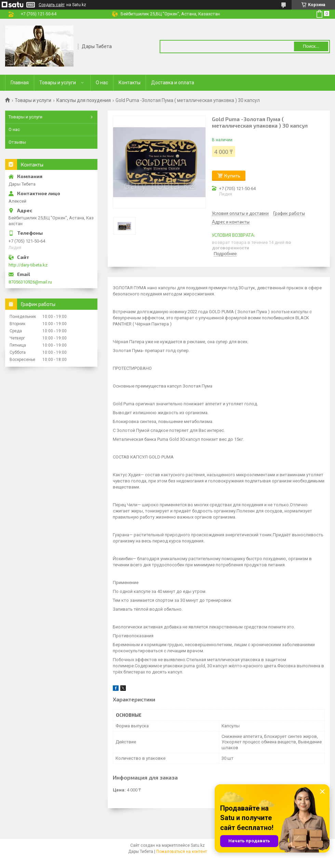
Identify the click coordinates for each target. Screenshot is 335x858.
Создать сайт (52, 4)
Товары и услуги (57, 82)
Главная (20, 82)
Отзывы (17, 142)
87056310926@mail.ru (30, 282)
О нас (102, 82)
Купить (232, 175)
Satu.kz (198, 845)
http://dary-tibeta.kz (28, 264)
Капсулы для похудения (83, 100)
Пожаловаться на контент (181, 851)
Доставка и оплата (172, 82)
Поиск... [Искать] (311, 46)
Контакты (129, 82)
